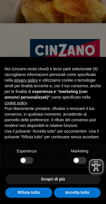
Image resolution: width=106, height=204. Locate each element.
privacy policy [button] (26, 80)
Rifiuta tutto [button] (29, 192)
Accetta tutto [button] (77, 192)
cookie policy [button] (16, 103)
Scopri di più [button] (53, 179)
